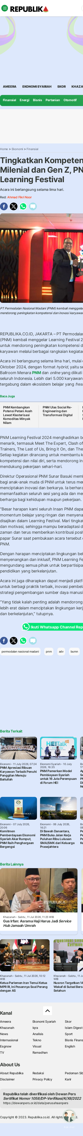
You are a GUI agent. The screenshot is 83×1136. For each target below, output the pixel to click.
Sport (69, 1034)
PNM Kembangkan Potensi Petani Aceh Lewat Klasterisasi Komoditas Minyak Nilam (17, 415)
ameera (9, 86)
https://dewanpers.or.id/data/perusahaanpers (35, 1103)
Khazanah (7, 1028)
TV (2, 1052)
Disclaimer (7, 1079)
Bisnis (37, 100)
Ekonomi (17, 149)
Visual (37, 1046)
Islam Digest (73, 1028)
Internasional (9, 1040)
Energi (24, 100)
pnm (49, 651)
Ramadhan (40, 1052)
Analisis (38, 1034)
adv (61, 651)
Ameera (5, 1021)
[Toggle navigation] (4, 8)
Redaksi (38, 1073)
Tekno (37, 1040)
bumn (74, 651)
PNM (36, 372)
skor (61, 86)
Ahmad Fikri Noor (19, 197)
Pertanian (53, 100)
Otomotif (70, 100)
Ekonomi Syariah (37, 86)
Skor (68, 1021)
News (4, 1034)
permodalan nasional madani (20, 651)
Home (4, 149)
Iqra (35, 1028)
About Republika (11, 1073)
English (70, 1046)
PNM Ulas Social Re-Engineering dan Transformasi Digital (58, 411)
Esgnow (6, 1046)
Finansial (9, 100)
